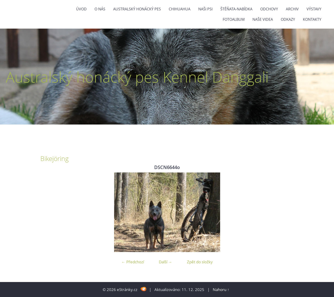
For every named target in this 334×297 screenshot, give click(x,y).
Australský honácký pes (137, 9)
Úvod (81, 9)
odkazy (288, 19)
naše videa (262, 19)
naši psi (205, 9)
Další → (165, 261)
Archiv (292, 9)
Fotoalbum (234, 19)
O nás (100, 9)
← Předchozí (132, 261)
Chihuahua (179, 9)
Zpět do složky (200, 261)
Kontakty (312, 19)
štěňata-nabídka (236, 9)
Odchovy (269, 9)
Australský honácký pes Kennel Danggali (137, 77)
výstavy (314, 9)
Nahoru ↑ (221, 289)
